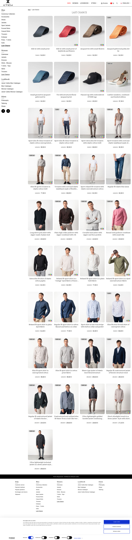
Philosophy (5, 100)
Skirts (3, 69)
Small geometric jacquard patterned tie (40, 95)
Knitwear (4, 37)
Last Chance (5, 45)
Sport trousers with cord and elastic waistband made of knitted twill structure (118, 142)
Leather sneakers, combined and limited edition (118, 95)
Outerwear (4, 54)
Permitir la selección (116, 525)
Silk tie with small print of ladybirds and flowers (66, 49)
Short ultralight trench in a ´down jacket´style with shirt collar (118, 418)
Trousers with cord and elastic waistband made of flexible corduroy (66, 188)
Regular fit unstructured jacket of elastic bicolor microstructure (40, 418)
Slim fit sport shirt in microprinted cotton (40, 371)
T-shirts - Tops (6, 66)
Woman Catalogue (7, 89)
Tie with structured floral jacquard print (66, 95)
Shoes (3, 19)
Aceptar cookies (116, 520)
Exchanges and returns (21, 492)
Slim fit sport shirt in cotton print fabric (66, 371)
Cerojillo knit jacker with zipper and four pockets (92, 233)
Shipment (17, 494)
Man (69, 3)
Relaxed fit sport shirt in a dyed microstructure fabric (118, 279)
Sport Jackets (5, 25)
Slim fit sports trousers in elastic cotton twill (40, 187)
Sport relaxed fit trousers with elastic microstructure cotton (92, 187)
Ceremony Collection (8, 14)
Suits (3, 43)
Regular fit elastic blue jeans (118, 186)
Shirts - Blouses (6, 63)
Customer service (19, 485)
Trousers (4, 34)
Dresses (4, 60)
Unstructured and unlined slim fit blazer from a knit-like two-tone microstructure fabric (66, 418)
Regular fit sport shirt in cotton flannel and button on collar (66, 325)
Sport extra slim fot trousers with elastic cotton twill (92, 141)
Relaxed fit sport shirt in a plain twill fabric (92, 279)
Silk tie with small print (40, 48)
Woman (75, 3)
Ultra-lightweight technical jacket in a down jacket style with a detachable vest (40, 464)
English (126, 3)
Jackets (3, 22)
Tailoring (4, 103)
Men (37, 482)
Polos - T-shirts (6, 40)
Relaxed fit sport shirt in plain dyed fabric (40, 325)
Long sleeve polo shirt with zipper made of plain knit (40, 233)
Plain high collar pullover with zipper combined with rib (66, 233)
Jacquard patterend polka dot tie (118, 49)
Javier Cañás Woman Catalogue (11, 92)
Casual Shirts (5, 31)
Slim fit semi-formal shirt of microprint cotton (118, 325)
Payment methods (20, 487)
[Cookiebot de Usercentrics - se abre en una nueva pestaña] (12, 537)
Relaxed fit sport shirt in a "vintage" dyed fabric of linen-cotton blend (66, 280)
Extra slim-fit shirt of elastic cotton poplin (40, 279)
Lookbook (84, 3)
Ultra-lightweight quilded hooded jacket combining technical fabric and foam (92, 418)
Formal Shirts (5, 28)
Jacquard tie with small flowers (92, 48)
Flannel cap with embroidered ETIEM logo (92, 95)
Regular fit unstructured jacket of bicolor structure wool (118, 371)
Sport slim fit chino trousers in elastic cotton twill (66, 141)
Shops (3, 106)
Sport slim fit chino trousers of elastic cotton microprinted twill (40, 142)
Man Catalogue (6, 86)
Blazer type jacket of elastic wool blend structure (92, 371)
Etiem (94, 3)
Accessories (5, 17)
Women (60, 482)
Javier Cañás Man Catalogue (10, 83)
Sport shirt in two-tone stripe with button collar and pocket (92, 325)
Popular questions (20, 489)
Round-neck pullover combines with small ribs (118, 233)
